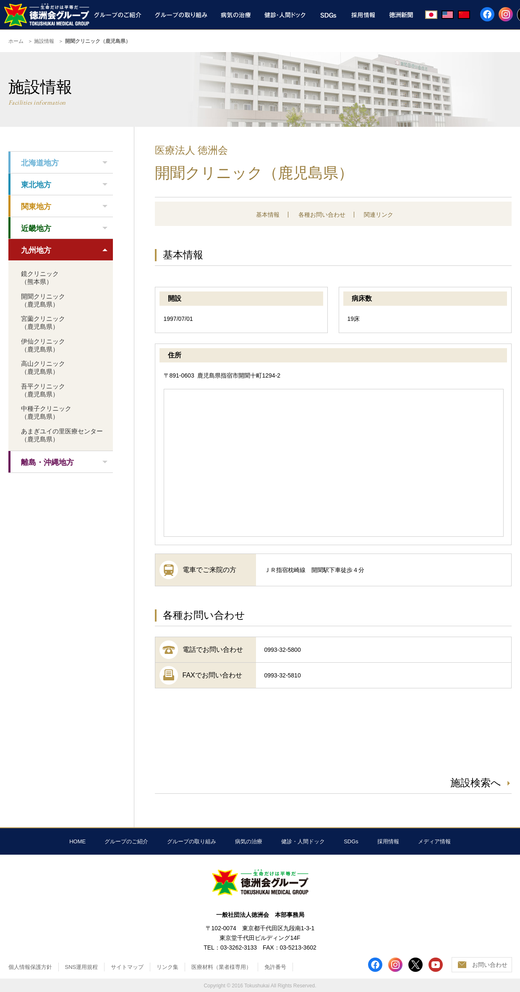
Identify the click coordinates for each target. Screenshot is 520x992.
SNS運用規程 (81, 967)
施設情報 (44, 41)
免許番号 (275, 967)
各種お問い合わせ (321, 214)
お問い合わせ (489, 964)
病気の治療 (248, 841)
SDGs (351, 841)
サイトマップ (127, 967)
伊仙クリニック (43, 345)
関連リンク (378, 214)
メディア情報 (434, 841)
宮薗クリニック (43, 322)
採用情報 (388, 841)
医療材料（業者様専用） (221, 967)
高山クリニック (43, 367)
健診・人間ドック (303, 841)
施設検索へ (475, 782)
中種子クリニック (46, 412)
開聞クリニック (43, 300)
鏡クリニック (40, 277)
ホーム (16, 41)
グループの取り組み (191, 841)
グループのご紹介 (126, 841)
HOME (77, 841)
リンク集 (167, 967)
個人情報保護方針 (30, 967)
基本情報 (268, 214)
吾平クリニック (43, 390)
